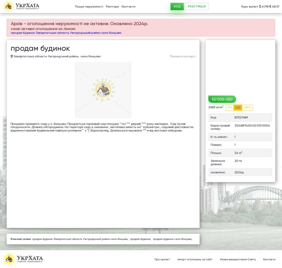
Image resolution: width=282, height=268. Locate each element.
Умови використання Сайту (238, 259)
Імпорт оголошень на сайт (195, 259)
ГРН (229, 107)
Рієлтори (112, 6)
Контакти (128, 6)
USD (238, 107)
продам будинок (140, 238)
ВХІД (177, 6)
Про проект (162, 259)
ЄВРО (247, 107)
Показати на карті (183, 56)
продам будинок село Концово (172, 238)
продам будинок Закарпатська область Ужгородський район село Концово (66, 33)
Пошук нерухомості (89, 6)
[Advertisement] (240, 66)
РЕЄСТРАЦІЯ (197, 6)
